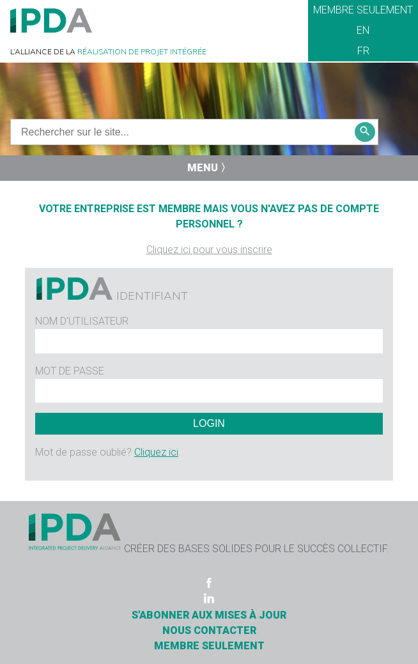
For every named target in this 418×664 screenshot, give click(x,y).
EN (363, 30)
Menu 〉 (209, 168)
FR (363, 51)
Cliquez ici (156, 452)
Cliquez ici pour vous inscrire (209, 249)
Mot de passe (69, 371)
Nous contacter (209, 630)
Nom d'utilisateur (81, 321)
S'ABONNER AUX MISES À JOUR (209, 615)
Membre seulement (363, 10)
